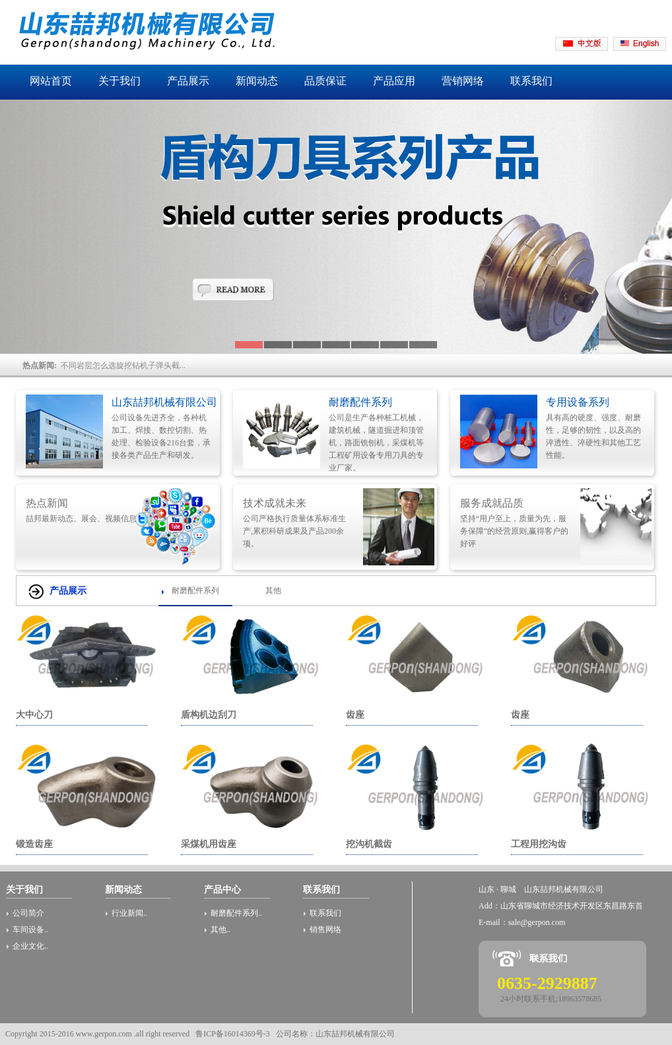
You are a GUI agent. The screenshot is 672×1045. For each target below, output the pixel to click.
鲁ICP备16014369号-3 (232, 1033)
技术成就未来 (274, 503)
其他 (273, 590)
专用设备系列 (577, 402)
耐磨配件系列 (360, 402)
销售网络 (325, 929)
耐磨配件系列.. (236, 913)
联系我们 (325, 913)
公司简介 (28, 913)
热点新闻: (41, 365)
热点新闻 (47, 503)
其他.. (220, 929)
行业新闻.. (129, 913)
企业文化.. (30, 946)
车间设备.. (30, 929)
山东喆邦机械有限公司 (164, 402)
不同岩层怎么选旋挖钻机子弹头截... (123, 365)
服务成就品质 (491, 503)
